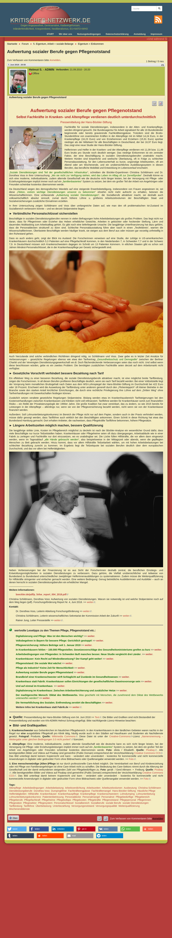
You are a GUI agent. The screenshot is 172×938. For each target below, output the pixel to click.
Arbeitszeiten (93, 787)
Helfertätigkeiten (18, 794)
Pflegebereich (142, 797)
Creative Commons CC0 (148, 753)
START (50, 34)
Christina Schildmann (149, 787)
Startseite (12, 44)
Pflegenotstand (110, 800)
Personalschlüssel (63, 803)
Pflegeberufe (16, 800)
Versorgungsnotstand (82, 806)
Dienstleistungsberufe (20, 790)
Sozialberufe (97, 803)
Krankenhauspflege (68, 794)
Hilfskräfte (33, 794)
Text (98, 717)
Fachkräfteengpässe (79, 790)
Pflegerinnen (144, 800)
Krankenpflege (88, 794)
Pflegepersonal (128, 800)
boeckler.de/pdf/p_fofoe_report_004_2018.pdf (42, 594)
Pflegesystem (45, 803)
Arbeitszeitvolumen (112, 787)
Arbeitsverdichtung (75, 787)
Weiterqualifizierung (129, 806)
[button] (17, 828)
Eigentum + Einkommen (91, 44)
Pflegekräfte (94, 800)
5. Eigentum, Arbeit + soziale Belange (53, 44)
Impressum (156, 34)
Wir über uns (65, 34)
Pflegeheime (48, 800)
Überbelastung (43, 806)
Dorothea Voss (42, 790)
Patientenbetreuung (53, 797)
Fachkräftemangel (101, 790)
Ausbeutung (130, 787)
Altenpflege (15, 787)
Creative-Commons (120, 736)
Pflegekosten (80, 800)
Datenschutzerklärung (117, 34)
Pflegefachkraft (32, 800)
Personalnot (107, 797)
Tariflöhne (29, 806)
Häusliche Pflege (146, 790)
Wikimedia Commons (64, 736)
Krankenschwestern (108, 794)
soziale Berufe (113, 803)
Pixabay (151, 750)
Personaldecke (73, 797)
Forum (25, 44)
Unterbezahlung (61, 806)
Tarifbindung (15, 806)
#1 (162, 65)
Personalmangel (91, 797)
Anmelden (55, 60)
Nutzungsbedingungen (89, 34)
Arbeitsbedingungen (33, 787)
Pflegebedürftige (124, 797)
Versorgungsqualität (106, 806)
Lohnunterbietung (145, 794)
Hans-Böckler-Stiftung (124, 790)
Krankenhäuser (48, 794)
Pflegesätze (15, 803)
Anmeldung (140, 34)
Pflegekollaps (64, 800)
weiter (91, 602)
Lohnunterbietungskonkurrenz (25, 797)
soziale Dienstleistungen (136, 803)
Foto (132, 759)
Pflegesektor (30, 803)
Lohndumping (127, 794)
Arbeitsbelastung (54, 787)
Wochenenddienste (19, 809)
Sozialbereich (82, 803)
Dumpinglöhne (59, 790)
